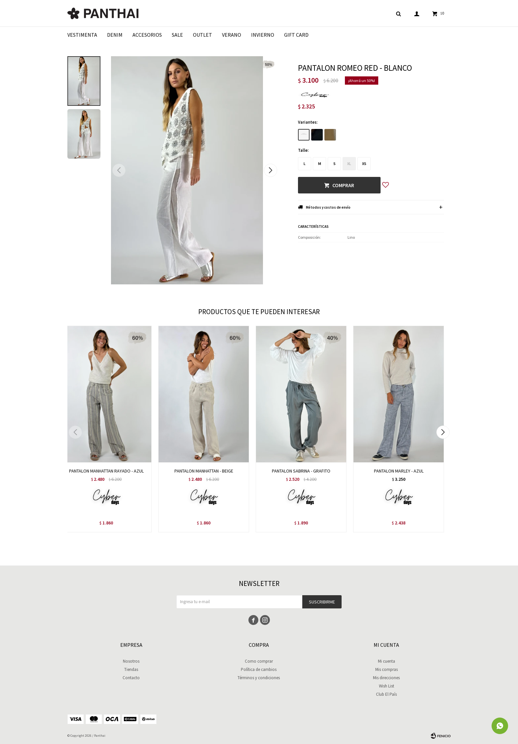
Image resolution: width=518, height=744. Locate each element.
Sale (177, 34)
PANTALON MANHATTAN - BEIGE (203, 471)
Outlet (202, 34)
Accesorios (147, 34)
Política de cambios (259, 669)
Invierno (262, 34)
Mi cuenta (386, 661)
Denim (115, 34)
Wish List (386, 686)
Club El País (386, 694)
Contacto (131, 678)
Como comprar (259, 661)
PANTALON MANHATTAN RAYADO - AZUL (106, 471)
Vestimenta (82, 34)
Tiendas (131, 669)
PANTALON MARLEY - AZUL (399, 471)
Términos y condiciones (259, 678)
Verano (231, 34)
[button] (270, 170)
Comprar (343, 185)
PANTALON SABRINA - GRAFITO (301, 471)
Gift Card (296, 34)
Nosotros (131, 661)
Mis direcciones (386, 678)
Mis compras (386, 669)
